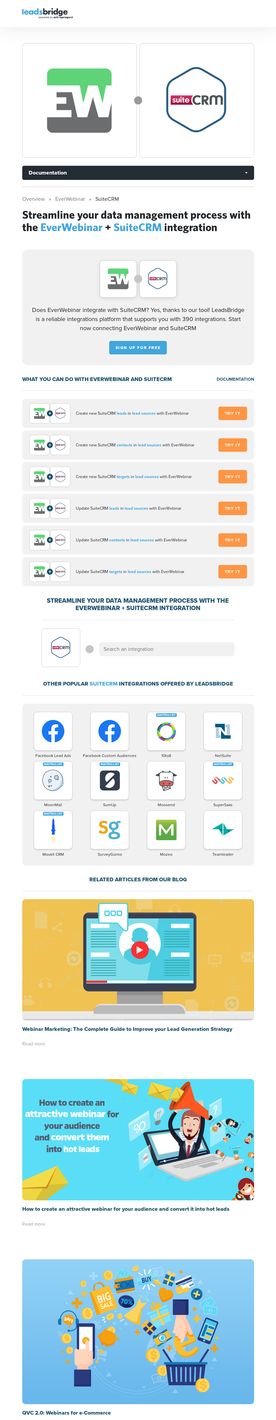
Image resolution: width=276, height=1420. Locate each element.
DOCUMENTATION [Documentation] (235, 379)
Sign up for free (138, 348)
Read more (33, 922)
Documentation (48, 173)
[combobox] (167, 649)
